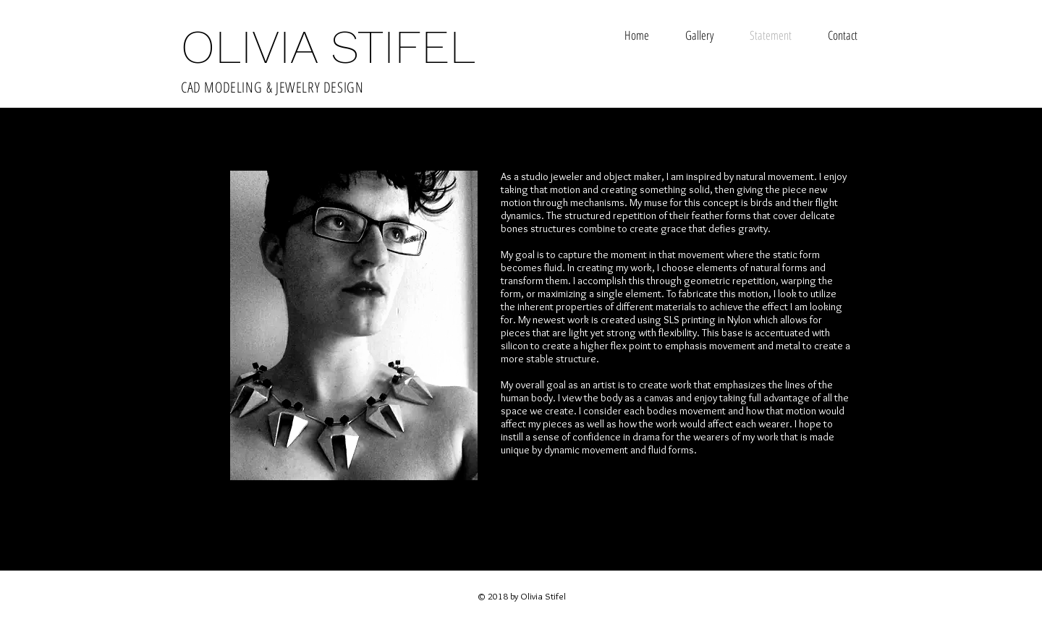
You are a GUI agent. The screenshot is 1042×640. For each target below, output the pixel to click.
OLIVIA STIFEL (328, 47)
